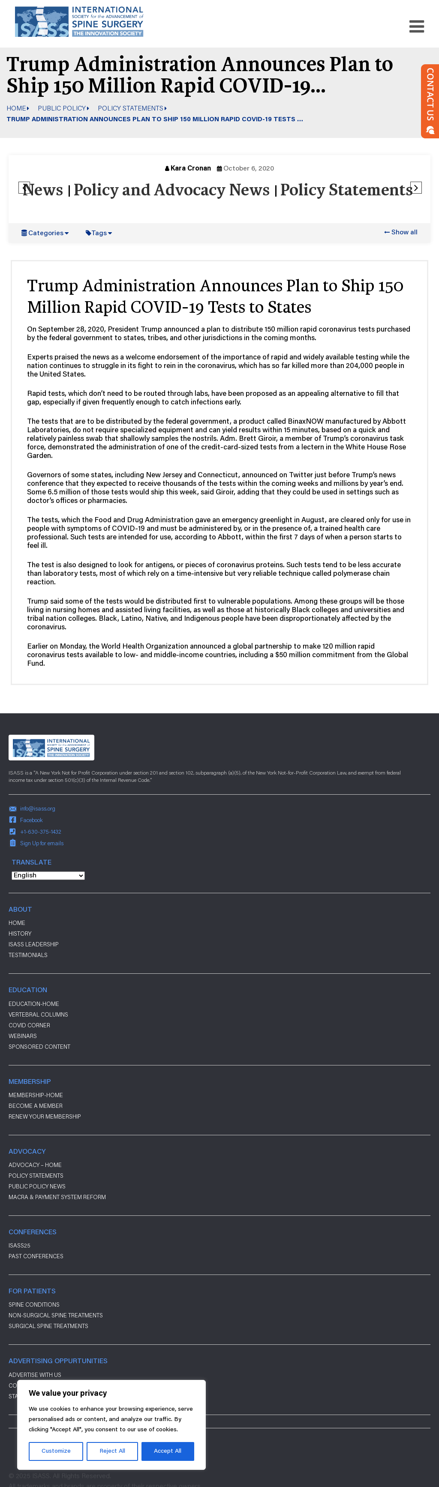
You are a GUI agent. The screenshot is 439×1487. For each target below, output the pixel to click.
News (42, 191)
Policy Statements (130, 108)
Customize (56, 1451)
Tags (99, 233)
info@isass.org (37, 808)
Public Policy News (37, 1186)
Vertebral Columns (38, 1014)
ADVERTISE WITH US (35, 1375)
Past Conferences (36, 1256)
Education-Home (34, 1004)
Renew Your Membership (45, 1116)
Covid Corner (29, 1025)
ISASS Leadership (34, 944)
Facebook (31, 820)
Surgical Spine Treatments (48, 1326)
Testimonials (28, 955)
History (20, 933)
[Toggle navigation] (416, 26)
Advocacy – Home (35, 1165)
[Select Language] (48, 875)
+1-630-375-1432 (40, 831)
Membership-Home (36, 1095)
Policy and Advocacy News (171, 191)
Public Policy (62, 108)
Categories (45, 233)
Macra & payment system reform (57, 1197)
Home (16, 108)
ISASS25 (19, 1245)
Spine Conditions (34, 1304)
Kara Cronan (191, 168)
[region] (111, 1425)
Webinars (23, 1036)
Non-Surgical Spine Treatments (56, 1315)
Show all (404, 232)
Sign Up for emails (41, 843)
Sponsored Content (39, 1046)
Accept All (167, 1451)
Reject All (112, 1451)
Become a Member (36, 1106)
